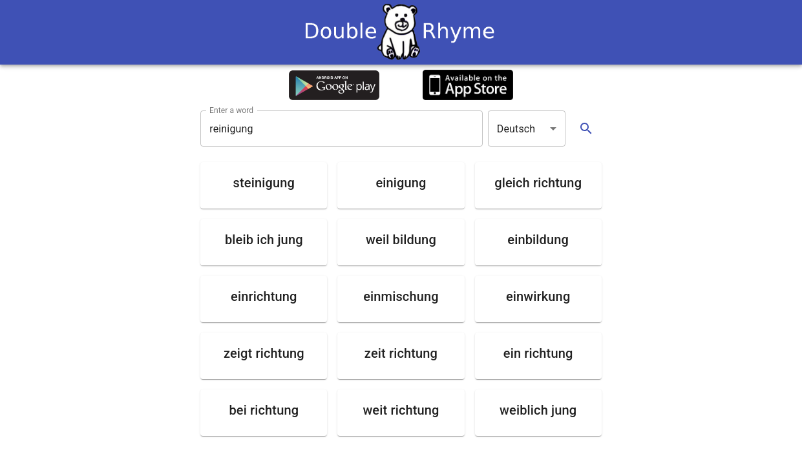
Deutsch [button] (516, 129)
